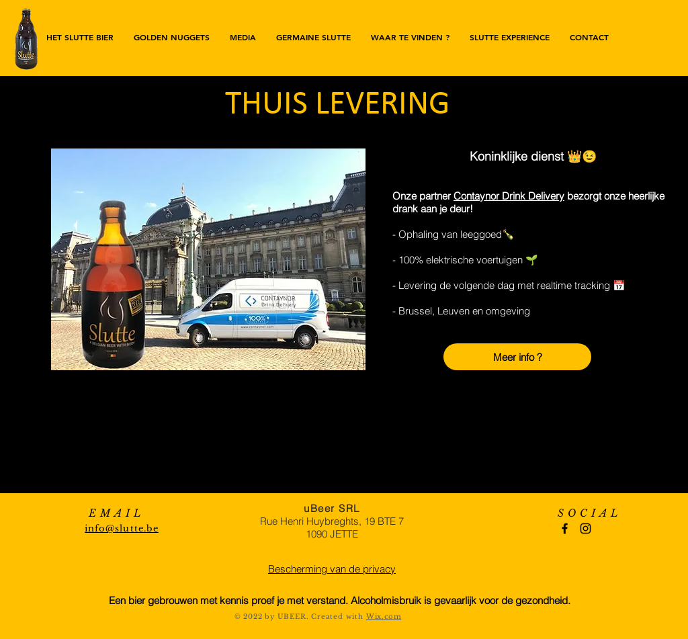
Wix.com (384, 616)
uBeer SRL (332, 508)
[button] (410, 37)
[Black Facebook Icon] (565, 528)
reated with (341, 616)
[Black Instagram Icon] (585, 528)
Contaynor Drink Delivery (509, 195)
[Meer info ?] (517, 356)
